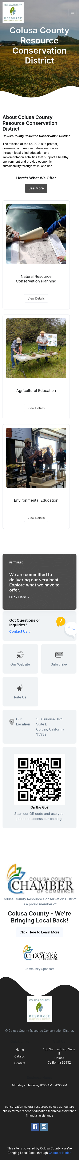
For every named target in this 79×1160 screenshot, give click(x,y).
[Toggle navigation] (72, 12)
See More (36, 188)
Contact (19, 1063)
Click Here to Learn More (39, 932)
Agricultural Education (36, 390)
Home (20, 1049)
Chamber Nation (60, 1153)
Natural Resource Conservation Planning (36, 278)
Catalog (19, 1056)
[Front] (14, 12)
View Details (36, 298)
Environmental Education (36, 500)
